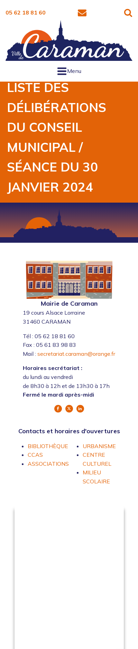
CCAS (35, 454)
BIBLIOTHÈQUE (48, 446)
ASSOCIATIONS (48, 463)
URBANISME (99, 446)
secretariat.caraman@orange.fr (76, 353)
